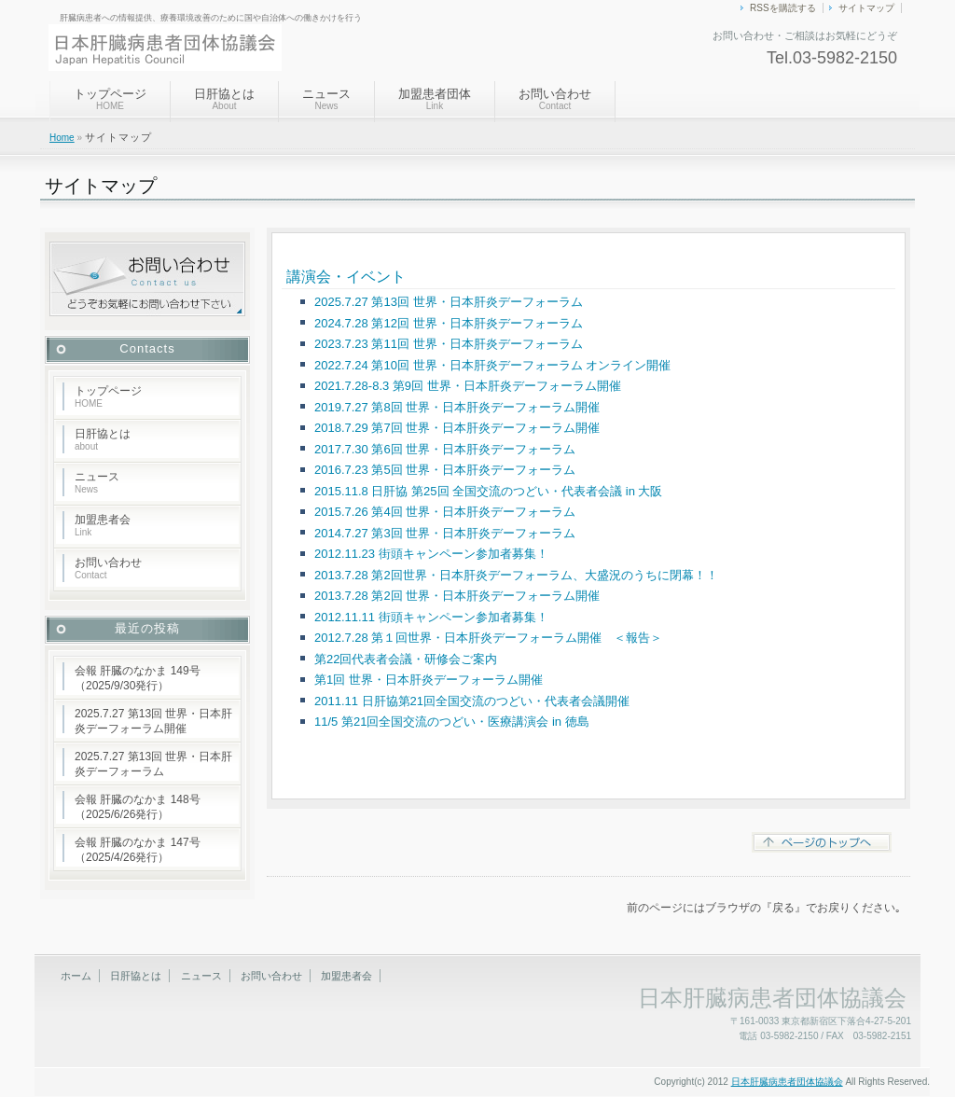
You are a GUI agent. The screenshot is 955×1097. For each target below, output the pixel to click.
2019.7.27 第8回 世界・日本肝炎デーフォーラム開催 (457, 407)
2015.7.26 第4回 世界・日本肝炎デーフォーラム (444, 512)
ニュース (326, 99)
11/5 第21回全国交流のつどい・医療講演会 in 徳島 (451, 722)
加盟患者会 (103, 525)
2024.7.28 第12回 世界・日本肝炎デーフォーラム (448, 323)
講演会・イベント (346, 277)
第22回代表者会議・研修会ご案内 (405, 659)
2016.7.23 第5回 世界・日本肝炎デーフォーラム (444, 470)
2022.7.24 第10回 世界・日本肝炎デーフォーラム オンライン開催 (492, 365)
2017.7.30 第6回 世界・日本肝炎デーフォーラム (444, 449)
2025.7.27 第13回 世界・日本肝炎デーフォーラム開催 (153, 721)
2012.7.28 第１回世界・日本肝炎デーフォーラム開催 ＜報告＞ (488, 638)
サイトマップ (866, 8)
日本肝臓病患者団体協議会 (787, 1081)
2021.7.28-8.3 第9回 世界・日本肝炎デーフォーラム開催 (467, 386)
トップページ (110, 99)
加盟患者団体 (434, 99)
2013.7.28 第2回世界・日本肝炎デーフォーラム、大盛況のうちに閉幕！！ (516, 575)
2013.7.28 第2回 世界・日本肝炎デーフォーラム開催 (457, 596)
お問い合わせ (555, 99)
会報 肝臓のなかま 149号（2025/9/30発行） (138, 678)
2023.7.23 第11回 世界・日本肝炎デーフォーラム (448, 344)
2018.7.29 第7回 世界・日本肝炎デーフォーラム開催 (457, 428)
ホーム (76, 975)
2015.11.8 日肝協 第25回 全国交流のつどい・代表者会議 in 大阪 (488, 491)
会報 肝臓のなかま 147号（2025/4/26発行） (138, 850)
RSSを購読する (783, 8)
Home (62, 137)
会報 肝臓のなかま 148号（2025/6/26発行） (138, 807)
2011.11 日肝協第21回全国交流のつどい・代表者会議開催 (472, 701)
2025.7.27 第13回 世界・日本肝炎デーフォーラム (448, 302)
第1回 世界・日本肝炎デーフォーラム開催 (428, 680)
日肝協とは (224, 99)
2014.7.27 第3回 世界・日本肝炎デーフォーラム (444, 533)
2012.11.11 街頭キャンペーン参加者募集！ (431, 617)
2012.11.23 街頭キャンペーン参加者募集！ (431, 554)
